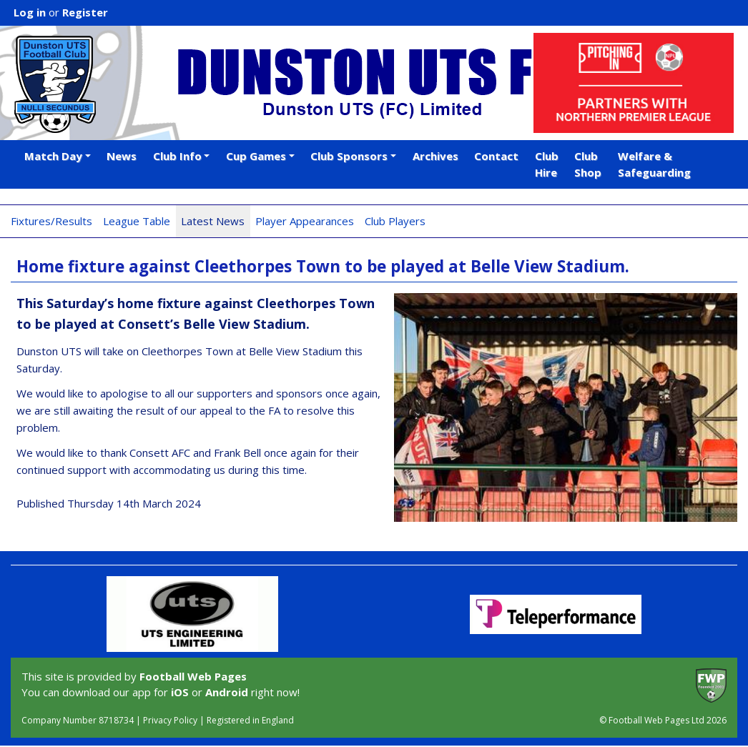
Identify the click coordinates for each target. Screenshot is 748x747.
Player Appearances (304, 221)
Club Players (395, 221)
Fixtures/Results (51, 221)
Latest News (213, 221)
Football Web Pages (193, 676)
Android (226, 692)
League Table (136, 221)
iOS (180, 692)
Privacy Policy (170, 720)
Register (85, 12)
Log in (30, 12)
